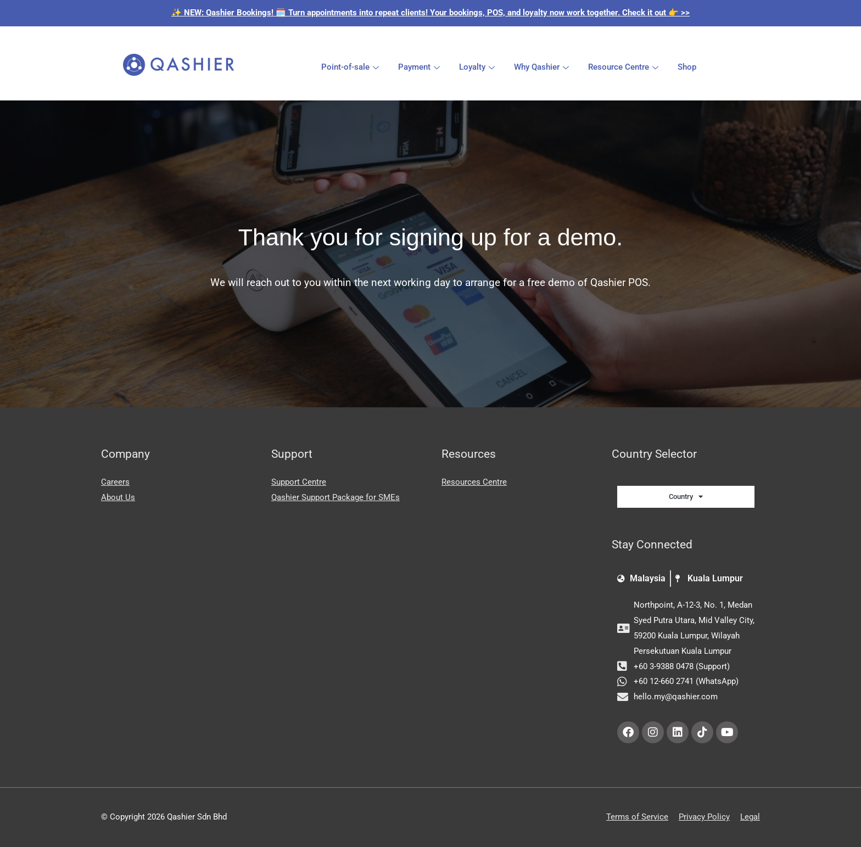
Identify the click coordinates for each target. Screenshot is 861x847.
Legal (750, 817)
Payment (420, 67)
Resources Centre (474, 482)
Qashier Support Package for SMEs (335, 497)
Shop (687, 67)
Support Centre (298, 482)
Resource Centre (624, 67)
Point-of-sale (351, 67)
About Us (118, 497)
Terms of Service (637, 817)
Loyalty (478, 67)
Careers (115, 482)
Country (686, 496)
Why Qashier (543, 67)
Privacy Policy (704, 817)
